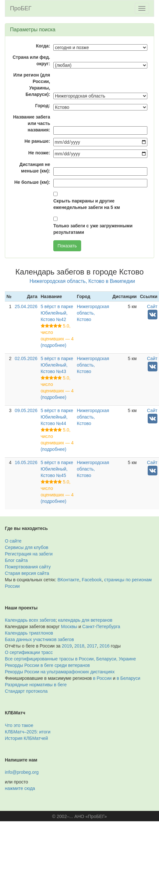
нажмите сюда (20, 788)
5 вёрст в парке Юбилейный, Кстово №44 (57, 417)
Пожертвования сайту (28, 566)
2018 (79, 645)
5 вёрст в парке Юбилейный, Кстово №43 (57, 365)
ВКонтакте (68, 579)
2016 (105, 645)
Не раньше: (37, 141)
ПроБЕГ (21, 8)
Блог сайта (16, 560)
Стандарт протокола (26, 691)
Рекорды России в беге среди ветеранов (47, 665)
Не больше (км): (32, 182)
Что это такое (19, 725)
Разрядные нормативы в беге (36, 684)
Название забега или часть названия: (31, 123)
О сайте (13, 541)
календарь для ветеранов (85, 620)
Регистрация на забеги (29, 553)
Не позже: (39, 152)
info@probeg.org (22, 772)
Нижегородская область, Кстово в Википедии (82, 281)
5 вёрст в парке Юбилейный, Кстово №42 (57, 313)
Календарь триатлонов (29, 633)
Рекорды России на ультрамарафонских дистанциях (60, 671)
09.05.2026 (26, 410)
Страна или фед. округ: (31, 60)
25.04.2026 (26, 306)
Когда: (43, 45)
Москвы (69, 626)
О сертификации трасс (29, 652)
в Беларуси (128, 678)
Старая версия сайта (27, 573)
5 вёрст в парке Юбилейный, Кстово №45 (57, 469)
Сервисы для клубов (26, 547)
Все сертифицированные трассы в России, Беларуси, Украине (70, 658)
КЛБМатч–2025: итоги (27, 731)
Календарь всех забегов (30, 620)
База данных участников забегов (39, 639)
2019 (67, 645)
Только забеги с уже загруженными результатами (92, 229)
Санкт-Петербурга (101, 626)
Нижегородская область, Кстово (93, 313)
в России (102, 678)
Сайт (152, 306)
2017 (92, 645)
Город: (42, 105)
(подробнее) (53, 345)
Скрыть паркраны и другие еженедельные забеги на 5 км (86, 204)
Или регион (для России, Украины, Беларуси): (31, 84)
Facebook (91, 579)
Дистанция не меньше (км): (34, 167)
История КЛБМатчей (26, 738)
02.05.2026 (26, 358)
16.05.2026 (26, 462)
